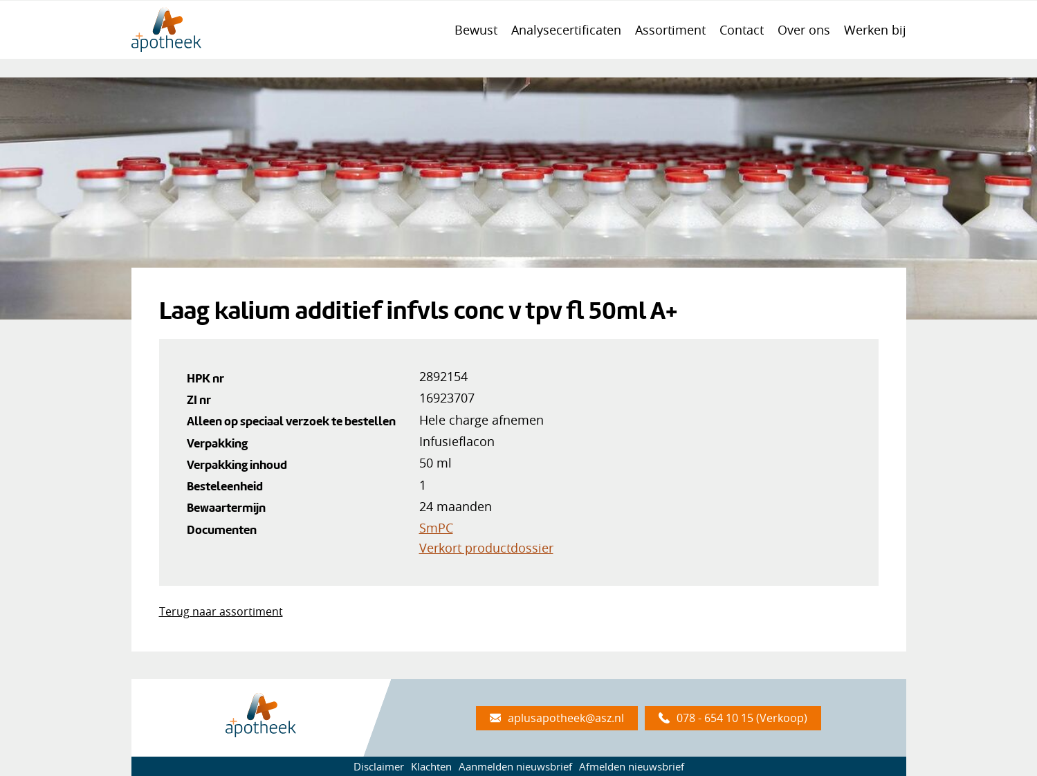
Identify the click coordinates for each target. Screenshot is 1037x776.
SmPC (436, 527)
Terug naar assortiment (221, 611)
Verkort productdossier (486, 547)
